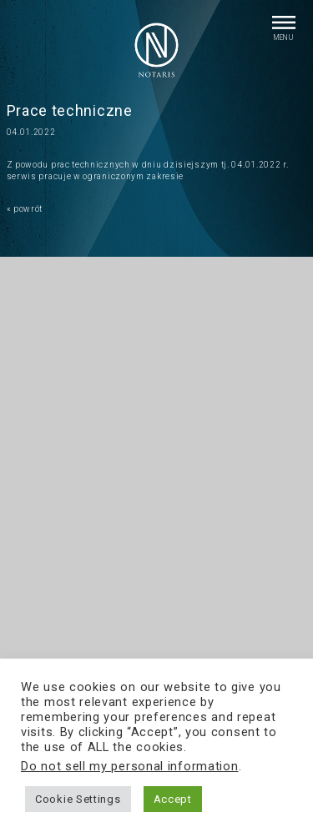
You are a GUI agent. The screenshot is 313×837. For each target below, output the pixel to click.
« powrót (25, 208)
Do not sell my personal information (130, 766)
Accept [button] (173, 799)
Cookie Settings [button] (78, 799)
